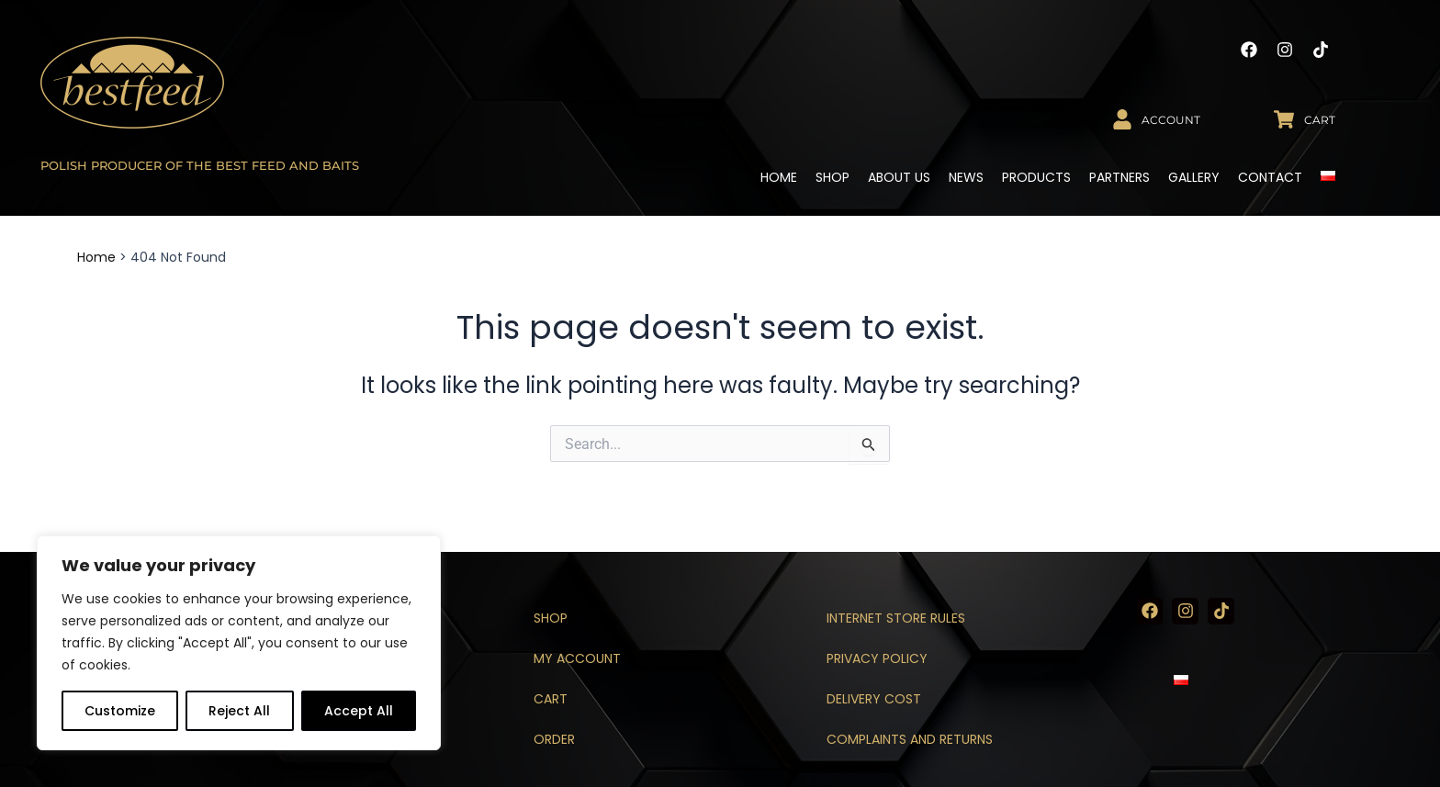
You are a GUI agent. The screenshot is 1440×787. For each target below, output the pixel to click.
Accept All (358, 711)
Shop (832, 177)
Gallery (1194, 177)
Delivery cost (874, 699)
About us (899, 177)
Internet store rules (896, 618)
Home (778, 177)
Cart (551, 699)
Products (1036, 177)
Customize (119, 711)
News (966, 177)
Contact (1270, 177)
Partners (1119, 177)
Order (554, 739)
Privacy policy (877, 658)
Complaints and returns (910, 739)
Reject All (239, 711)
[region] (239, 642)
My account (577, 658)
